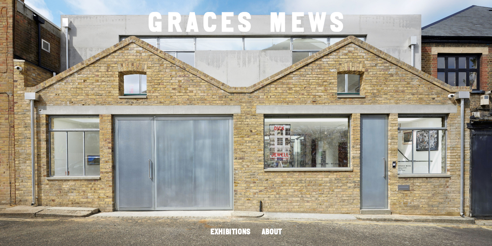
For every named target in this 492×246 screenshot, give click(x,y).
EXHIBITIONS (230, 232)
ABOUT (271, 232)
